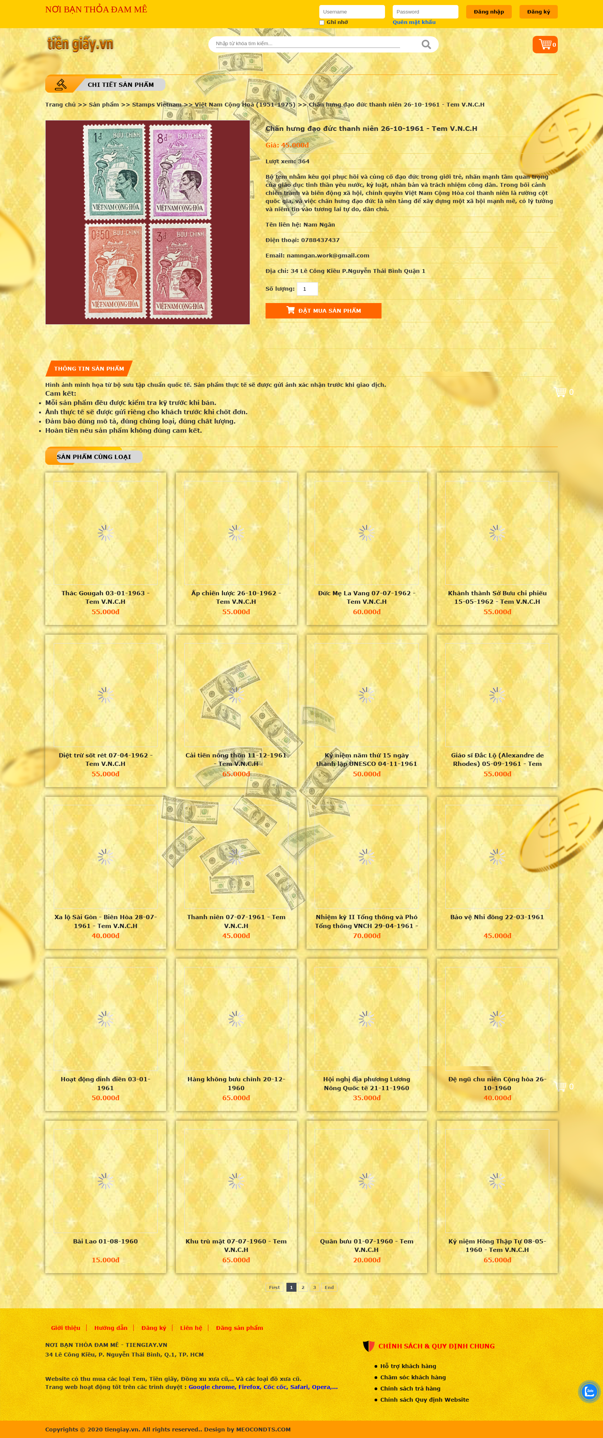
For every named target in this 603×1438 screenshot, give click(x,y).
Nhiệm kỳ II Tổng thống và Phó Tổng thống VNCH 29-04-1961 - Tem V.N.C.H (366, 921)
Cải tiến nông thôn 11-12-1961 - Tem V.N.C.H (236, 759)
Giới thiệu (65, 1328)
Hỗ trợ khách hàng (408, 1366)
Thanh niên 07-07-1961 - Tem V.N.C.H (236, 921)
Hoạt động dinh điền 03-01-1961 (105, 1083)
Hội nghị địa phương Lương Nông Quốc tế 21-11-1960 (366, 1083)
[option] (148, 222)
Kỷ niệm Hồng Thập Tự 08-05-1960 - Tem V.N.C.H (497, 1245)
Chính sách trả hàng (410, 1388)
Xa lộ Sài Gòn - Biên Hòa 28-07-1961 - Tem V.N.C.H (106, 921)
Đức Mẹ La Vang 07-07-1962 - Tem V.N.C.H (367, 597)
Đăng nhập (489, 11)
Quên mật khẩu (414, 22)
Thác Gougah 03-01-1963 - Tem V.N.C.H (105, 597)
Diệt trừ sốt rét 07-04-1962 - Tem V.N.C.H (106, 759)
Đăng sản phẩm (239, 1328)
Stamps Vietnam (157, 104)
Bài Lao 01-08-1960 (105, 1241)
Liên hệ (191, 1328)
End (329, 1287)
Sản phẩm (104, 104)
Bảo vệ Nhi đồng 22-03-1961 (497, 916)
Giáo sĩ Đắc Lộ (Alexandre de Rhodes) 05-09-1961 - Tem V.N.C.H (497, 760)
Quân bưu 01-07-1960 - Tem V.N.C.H (367, 1245)
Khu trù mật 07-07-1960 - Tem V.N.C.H (236, 1245)
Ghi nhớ (333, 22)
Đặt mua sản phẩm (323, 310)
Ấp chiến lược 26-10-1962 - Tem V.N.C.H (236, 597)
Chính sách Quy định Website (424, 1399)
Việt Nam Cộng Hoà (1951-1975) (245, 104)
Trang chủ (60, 104)
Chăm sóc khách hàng (413, 1377)
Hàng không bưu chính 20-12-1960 (236, 1083)
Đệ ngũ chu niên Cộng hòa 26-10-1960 (497, 1083)
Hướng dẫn (111, 1328)
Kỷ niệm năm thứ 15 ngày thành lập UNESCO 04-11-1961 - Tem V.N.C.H (366, 760)
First (274, 1287)
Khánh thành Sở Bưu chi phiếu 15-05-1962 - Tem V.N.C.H (497, 597)
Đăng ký (538, 11)
